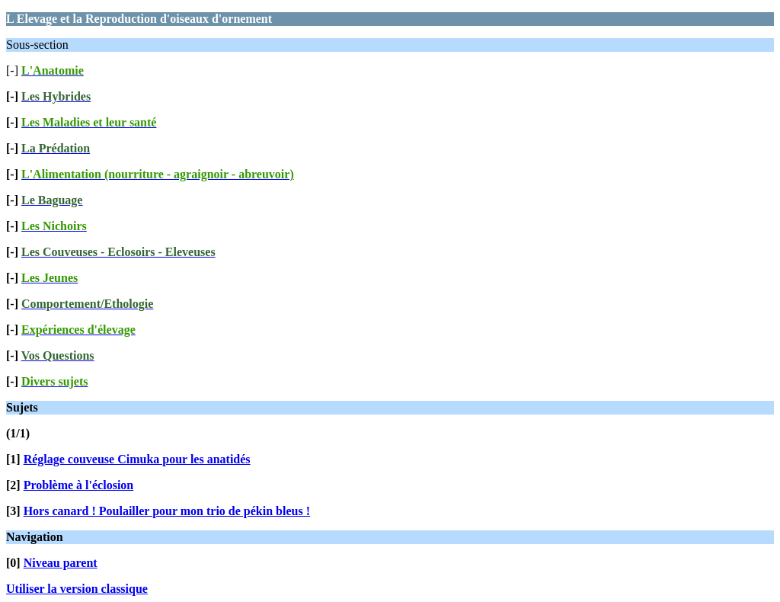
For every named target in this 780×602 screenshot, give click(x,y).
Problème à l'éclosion (79, 485)
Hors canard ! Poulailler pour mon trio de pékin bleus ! (167, 510)
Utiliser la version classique (77, 588)
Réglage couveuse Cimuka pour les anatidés (137, 459)
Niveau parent (61, 562)
